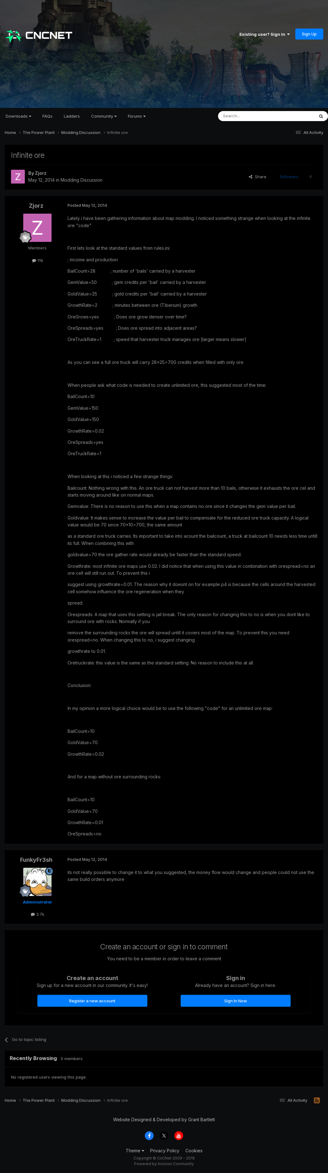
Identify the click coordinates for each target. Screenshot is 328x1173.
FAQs (47, 116)
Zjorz (40, 173)
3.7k (37, 914)
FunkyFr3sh (36, 859)
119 (37, 260)
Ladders (72, 116)
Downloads (18, 116)
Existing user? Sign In (264, 34)
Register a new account (92, 1000)
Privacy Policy (164, 1150)
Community (104, 116)
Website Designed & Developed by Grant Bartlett (164, 1119)
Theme (135, 1150)
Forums (136, 116)
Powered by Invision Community (164, 1163)
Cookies (194, 1150)
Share (257, 176)
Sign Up (309, 33)
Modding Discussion (81, 180)
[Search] (250, 116)
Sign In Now (235, 1000)
